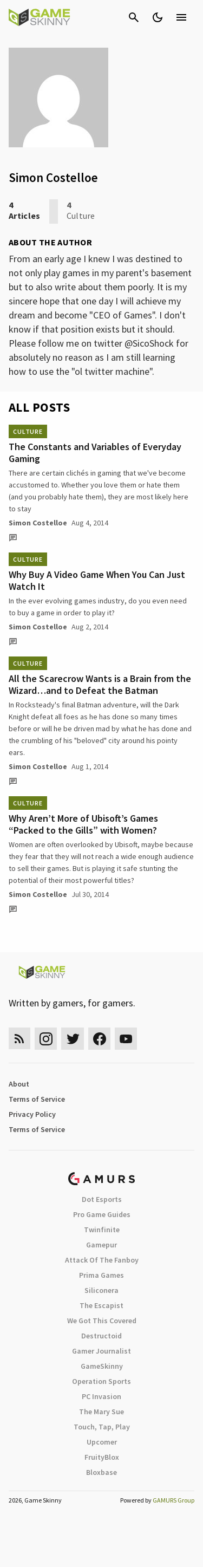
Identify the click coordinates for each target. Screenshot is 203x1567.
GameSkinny (102, 1366)
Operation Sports (101, 1381)
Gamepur (101, 1245)
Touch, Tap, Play (102, 1427)
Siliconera (101, 1290)
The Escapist (101, 1305)
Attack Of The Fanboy (102, 1260)
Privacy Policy (32, 1114)
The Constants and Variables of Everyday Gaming (95, 452)
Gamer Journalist (101, 1351)
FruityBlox (101, 1457)
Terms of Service (37, 1099)
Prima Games (101, 1275)
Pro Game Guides (101, 1214)
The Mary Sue (101, 1411)
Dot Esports (102, 1199)
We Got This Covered (101, 1320)
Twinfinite (102, 1229)
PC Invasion (101, 1396)
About (19, 1084)
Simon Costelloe (38, 523)
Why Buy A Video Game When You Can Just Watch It (97, 580)
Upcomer (102, 1442)
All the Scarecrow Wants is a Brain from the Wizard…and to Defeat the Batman (100, 684)
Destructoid (101, 1336)
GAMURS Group (173, 1500)
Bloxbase (101, 1472)
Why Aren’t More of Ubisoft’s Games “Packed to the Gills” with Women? (83, 824)
